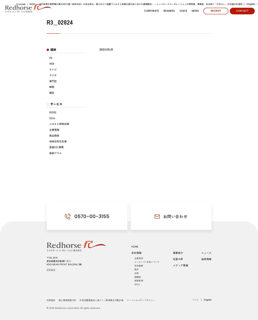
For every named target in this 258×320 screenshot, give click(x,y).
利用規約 (51, 300)
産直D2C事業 (56, 147)
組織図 (137, 276)
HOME (134, 246)
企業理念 (138, 258)
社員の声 (178, 259)
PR (50, 58)
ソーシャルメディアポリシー (141, 300)
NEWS (195, 11)
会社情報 (136, 253)
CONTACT (242, 11)
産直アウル (55, 153)
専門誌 (53, 81)
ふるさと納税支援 (59, 124)
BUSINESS (169, 11)
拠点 (136, 269)
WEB (51, 63)
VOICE (183, 11)
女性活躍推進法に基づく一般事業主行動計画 (101, 300)
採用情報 (206, 259)
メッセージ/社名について (147, 261)
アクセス (51, 269)
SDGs (52, 118)
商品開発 (54, 135)
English (251, 4)
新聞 (51, 87)
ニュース (206, 253)
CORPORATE (151, 11)
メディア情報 (180, 265)
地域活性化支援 (58, 141)
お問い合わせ (175, 216)
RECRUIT (216, 11)
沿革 (136, 273)
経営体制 (138, 280)
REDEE (52, 112)
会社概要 (138, 265)
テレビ (53, 69)
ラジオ (53, 75)
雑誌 (51, 92)
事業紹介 (178, 253)
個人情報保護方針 (67, 300)
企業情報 (54, 129)
